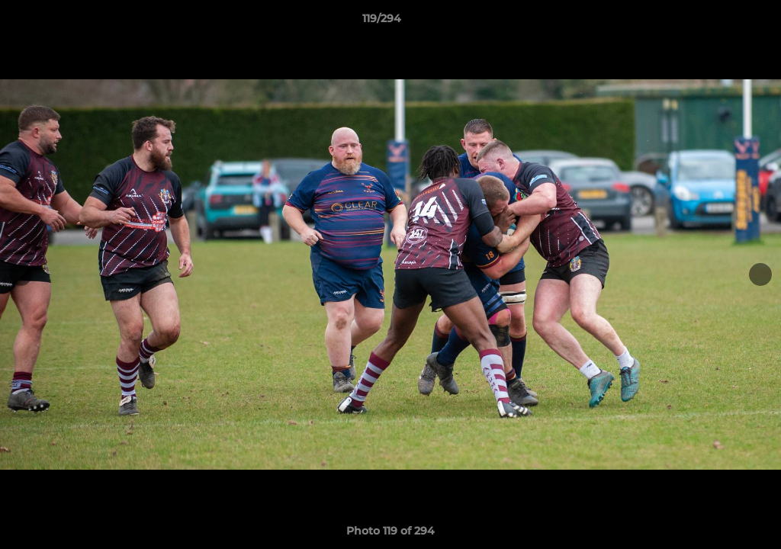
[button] (717, 22)
